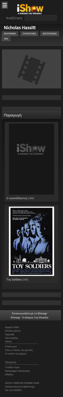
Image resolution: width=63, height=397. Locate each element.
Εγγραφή (9, 334)
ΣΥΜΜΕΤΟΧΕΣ (29, 33)
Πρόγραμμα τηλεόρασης (17, 370)
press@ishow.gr (26, 386)
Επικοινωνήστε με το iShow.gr (29, 313)
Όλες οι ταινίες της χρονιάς (19, 350)
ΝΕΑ (6, 38)
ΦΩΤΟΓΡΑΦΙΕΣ (50, 33)
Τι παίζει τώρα (12, 367)
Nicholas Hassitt (20, 28)
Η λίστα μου (11, 346)
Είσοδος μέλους (13, 330)
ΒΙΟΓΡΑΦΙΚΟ (10, 33)
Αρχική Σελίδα (12, 327)
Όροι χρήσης (11, 337)
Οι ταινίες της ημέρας (16, 353)
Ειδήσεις (9, 374)
